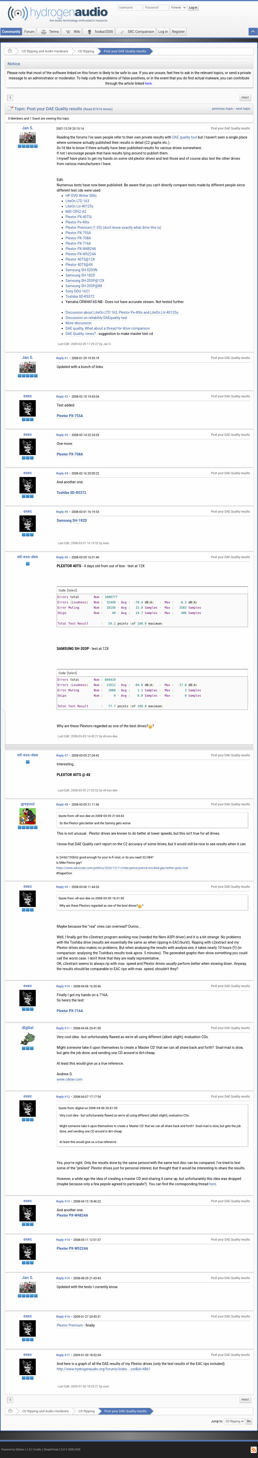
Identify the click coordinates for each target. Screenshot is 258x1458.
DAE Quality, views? (81, 334)
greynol (28, 804)
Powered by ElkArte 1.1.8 (15, 1449)
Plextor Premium (70, 1325)
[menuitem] (245, 98)
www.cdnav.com (69, 1079)
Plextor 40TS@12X (80, 259)
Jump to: (217, 1421)
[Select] (72, 590)
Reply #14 (63, 1240)
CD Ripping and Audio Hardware (45, 51)
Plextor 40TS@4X (79, 265)
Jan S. (28, 128)
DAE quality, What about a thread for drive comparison (108, 328)
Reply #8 (62, 804)
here (148, 83)
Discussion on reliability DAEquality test (96, 318)
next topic (243, 108)
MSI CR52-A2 (76, 212)
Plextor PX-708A (78, 238)
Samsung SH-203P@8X (84, 286)
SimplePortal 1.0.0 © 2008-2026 (62, 1449)
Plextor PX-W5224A (81, 254)
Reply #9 (62, 887)
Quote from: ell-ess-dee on (91, 816)
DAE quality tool (184, 137)
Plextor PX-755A (78, 233)
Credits (37, 1449)
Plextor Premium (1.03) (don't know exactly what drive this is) (113, 227)
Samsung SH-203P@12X (85, 281)
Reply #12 (63, 1097)
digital (28, 1027)
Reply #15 (63, 1278)
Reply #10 (63, 986)
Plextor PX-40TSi (79, 217)
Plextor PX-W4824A (81, 249)
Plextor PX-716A (78, 243)
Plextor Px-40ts (77, 222)
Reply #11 (63, 1028)
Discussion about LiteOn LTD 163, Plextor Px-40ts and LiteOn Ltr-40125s (122, 312)
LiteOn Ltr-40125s (79, 206)
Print (245, 97)
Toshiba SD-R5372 (80, 296)
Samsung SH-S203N (81, 270)
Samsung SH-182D (80, 275)
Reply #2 (62, 396)
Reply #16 (63, 1316)
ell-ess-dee (27, 556)
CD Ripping (86, 51)
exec (27, 396)
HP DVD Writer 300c (81, 196)
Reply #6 (62, 557)
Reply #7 (62, 755)
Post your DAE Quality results (125, 51)
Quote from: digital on (87, 1108)
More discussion (78, 323)
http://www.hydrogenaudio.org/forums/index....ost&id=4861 (104, 1369)
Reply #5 (62, 512)
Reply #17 (63, 1355)
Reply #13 (63, 1201)
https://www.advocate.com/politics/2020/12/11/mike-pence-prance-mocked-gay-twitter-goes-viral (122, 868)
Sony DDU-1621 (78, 291)
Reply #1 (62, 358)
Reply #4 (62, 473)
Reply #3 (62, 435)
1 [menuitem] (10, 98)
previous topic (222, 108)
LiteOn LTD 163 (77, 201)
